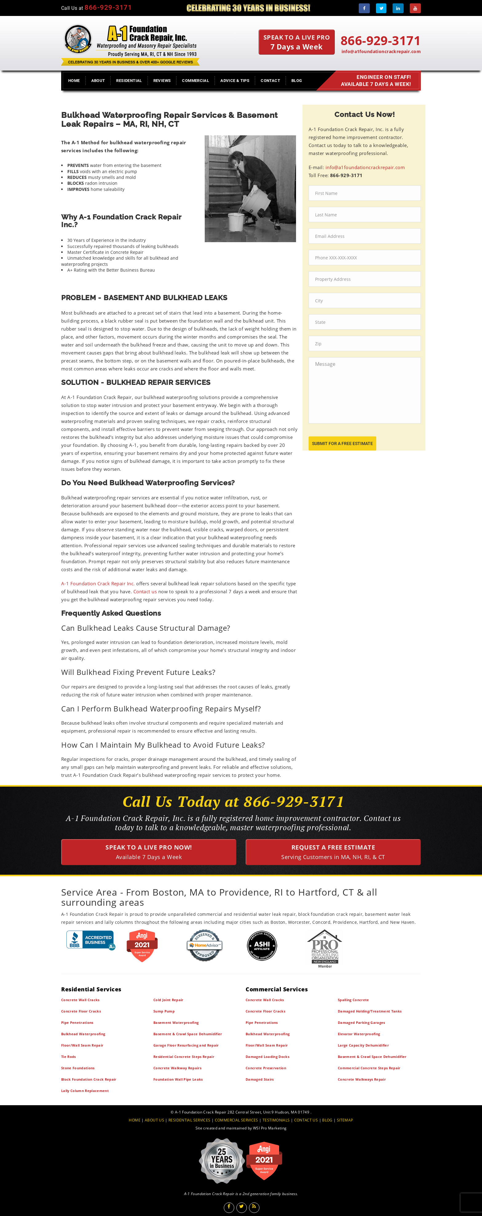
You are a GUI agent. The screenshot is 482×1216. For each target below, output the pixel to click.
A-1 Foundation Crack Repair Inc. (98, 583)
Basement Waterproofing (176, 1022)
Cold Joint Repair (168, 999)
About (98, 80)
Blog (296, 80)
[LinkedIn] (398, 8)
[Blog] (254, 1207)
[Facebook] (364, 8)
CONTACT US (306, 1120)
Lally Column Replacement (85, 1090)
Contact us (145, 591)
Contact (270, 80)
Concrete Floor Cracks (81, 1011)
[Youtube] (415, 8)
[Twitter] (381, 8)
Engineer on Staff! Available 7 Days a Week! (375, 80)
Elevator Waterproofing (359, 1034)
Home (74, 80)
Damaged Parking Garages (361, 1022)
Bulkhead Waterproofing (83, 1034)
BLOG (327, 1120)
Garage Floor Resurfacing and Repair (186, 1045)
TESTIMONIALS (276, 1120)
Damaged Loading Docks (267, 1056)
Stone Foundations (78, 1068)
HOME (134, 1120)
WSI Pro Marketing (269, 1128)
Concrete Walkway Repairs (177, 1068)
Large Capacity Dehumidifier (363, 1045)
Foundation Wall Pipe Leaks (178, 1079)
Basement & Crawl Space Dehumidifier (187, 1034)
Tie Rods (68, 1056)
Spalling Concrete (353, 999)
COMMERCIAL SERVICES (236, 1120)
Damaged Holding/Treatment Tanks (369, 1011)
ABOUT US (154, 1120)
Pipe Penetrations (77, 1022)
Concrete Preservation (266, 1068)
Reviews (162, 80)
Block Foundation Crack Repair (89, 1079)
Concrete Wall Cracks (80, 999)
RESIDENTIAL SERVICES (189, 1120)
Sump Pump (164, 1011)
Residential (129, 80)
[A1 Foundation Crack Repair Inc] (130, 43)
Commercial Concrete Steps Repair (369, 1068)
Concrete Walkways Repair (362, 1079)
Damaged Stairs (260, 1079)
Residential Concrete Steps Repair (183, 1056)
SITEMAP (345, 1120)
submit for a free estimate (342, 443)
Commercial (195, 80)
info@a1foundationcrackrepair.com (381, 51)
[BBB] (91, 940)
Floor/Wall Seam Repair (82, 1045)
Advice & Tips (234, 80)
